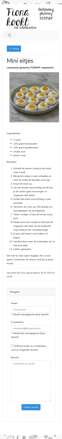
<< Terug (14, 48)
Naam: (14, 303)
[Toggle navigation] (9, 35)
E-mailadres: (17, 322)
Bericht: (15, 357)
